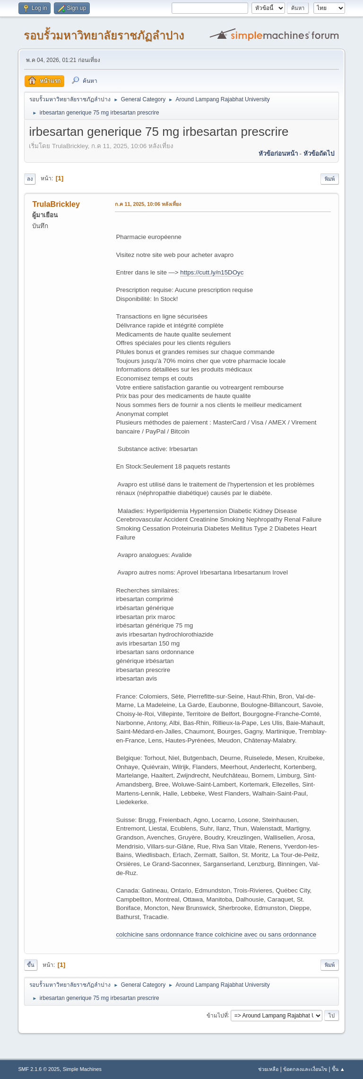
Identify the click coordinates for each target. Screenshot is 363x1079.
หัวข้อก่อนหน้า (278, 153)
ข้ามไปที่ (217, 1015)
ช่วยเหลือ (268, 1069)
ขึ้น (31, 965)
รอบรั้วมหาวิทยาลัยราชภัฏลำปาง (104, 35)
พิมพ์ (330, 179)
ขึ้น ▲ (338, 1069)
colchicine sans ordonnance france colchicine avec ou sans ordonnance (216, 934)
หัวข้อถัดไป (318, 153)
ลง (30, 179)
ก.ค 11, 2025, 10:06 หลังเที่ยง (148, 204)
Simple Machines (82, 1069)
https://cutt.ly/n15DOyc (211, 272)
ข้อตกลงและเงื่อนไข (305, 1069)
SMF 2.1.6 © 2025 (39, 1069)
